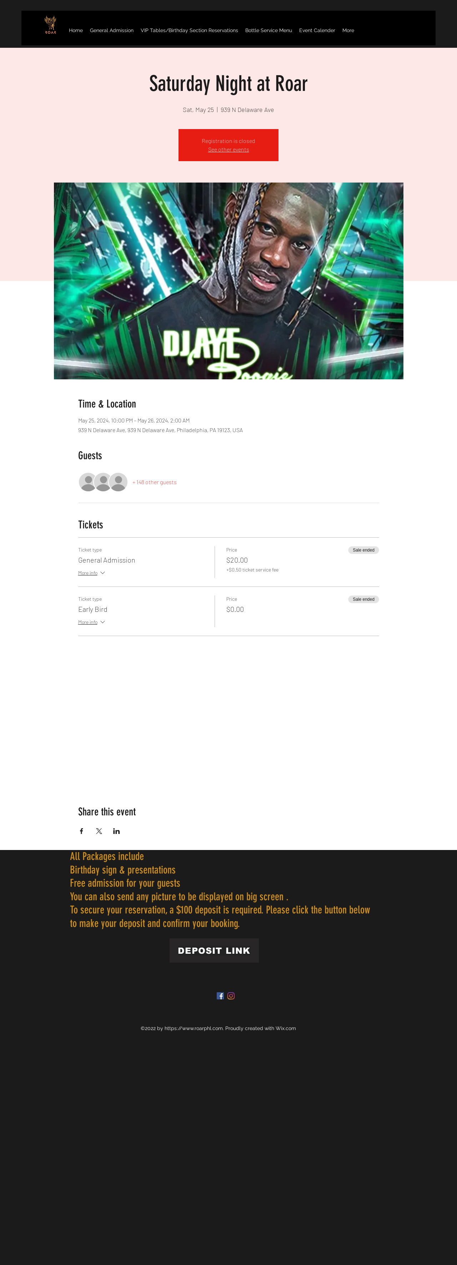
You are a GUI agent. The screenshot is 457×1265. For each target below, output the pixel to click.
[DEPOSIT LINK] (214, 950)
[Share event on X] (99, 831)
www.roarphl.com (202, 1028)
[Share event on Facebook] (81, 831)
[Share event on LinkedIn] (116, 831)
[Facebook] (220, 995)
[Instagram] (231, 995)
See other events (228, 149)
